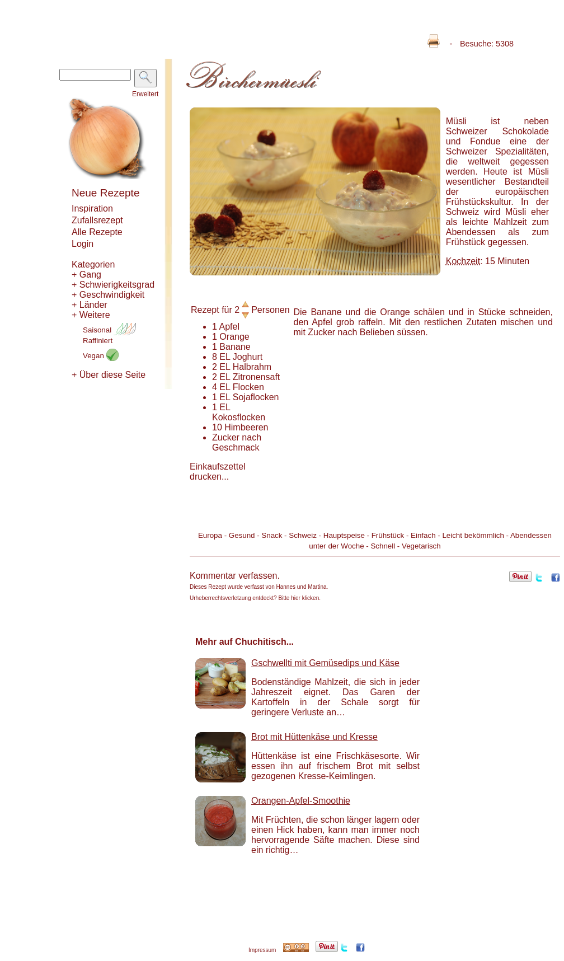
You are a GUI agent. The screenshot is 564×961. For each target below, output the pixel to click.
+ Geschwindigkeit (108, 294)
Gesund (242, 535)
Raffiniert (97, 340)
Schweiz (303, 535)
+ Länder (89, 305)
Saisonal (109, 330)
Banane (234, 346)
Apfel (229, 326)
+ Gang (86, 274)
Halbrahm (252, 367)
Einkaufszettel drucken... (218, 471)
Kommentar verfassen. (235, 575)
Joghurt (247, 357)
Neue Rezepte (105, 193)
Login (82, 244)
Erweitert (145, 94)
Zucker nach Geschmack (236, 442)
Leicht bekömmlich (473, 535)
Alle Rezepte (97, 232)
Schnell (382, 546)
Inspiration (92, 208)
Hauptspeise (344, 535)
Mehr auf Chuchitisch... (244, 641)
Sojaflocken (256, 397)
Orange (234, 336)
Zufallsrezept (97, 220)
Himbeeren (246, 427)
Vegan (101, 355)
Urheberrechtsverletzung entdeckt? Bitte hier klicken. (255, 598)
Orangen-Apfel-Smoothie (300, 800)
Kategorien (93, 264)
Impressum (262, 950)
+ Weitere (91, 315)
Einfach (423, 535)
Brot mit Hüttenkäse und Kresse (314, 737)
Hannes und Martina (301, 587)
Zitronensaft (256, 377)
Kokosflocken (238, 417)
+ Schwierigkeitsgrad (113, 284)
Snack (271, 535)
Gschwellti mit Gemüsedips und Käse (325, 663)
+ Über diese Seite (108, 374)
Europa (210, 535)
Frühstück (388, 535)
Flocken (248, 387)
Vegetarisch (421, 546)
